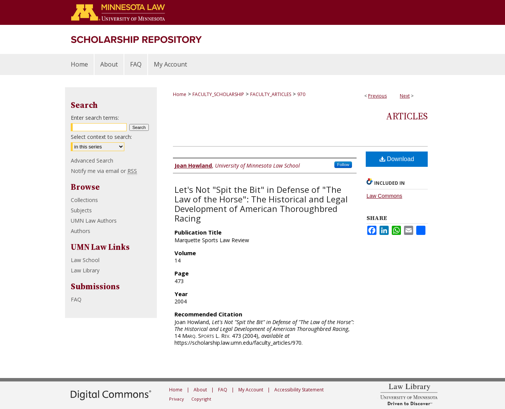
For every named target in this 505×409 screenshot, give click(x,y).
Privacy (176, 399)
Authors (80, 231)
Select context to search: (101, 136)
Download (397, 159)
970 (301, 94)
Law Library (85, 270)
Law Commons (384, 196)
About (200, 389)
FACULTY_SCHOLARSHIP (218, 94)
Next (405, 96)
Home (179, 94)
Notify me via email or (104, 170)
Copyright (201, 399)
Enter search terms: (95, 117)
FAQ (76, 299)
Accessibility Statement (299, 389)
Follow (343, 164)
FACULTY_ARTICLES (270, 94)
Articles (407, 116)
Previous (377, 96)
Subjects (81, 210)
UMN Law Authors (94, 220)
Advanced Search (92, 160)
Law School (85, 260)
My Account (250, 389)
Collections (84, 200)
